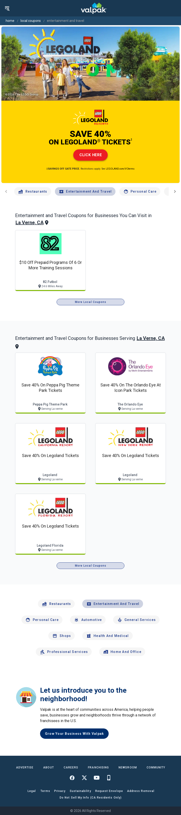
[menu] (7, 8)
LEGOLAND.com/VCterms (120, 168)
